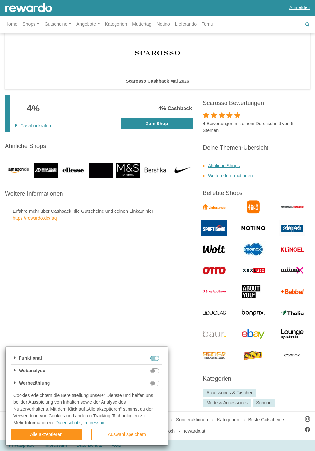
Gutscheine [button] (56, 24)
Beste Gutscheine (266, 419)
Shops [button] (28, 24)
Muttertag (141, 24)
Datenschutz (68, 422)
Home (11, 24)
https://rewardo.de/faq (35, 218)
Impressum (94, 422)
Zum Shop (157, 123)
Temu (207, 24)
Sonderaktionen (192, 419)
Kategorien (116, 24)
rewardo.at (194, 431)
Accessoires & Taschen (229, 392)
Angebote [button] (86, 24)
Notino (163, 24)
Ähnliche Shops (224, 165)
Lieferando (186, 24)
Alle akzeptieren (46, 434)
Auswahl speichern (127, 434)
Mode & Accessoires (227, 402)
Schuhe (263, 402)
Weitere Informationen (230, 175)
